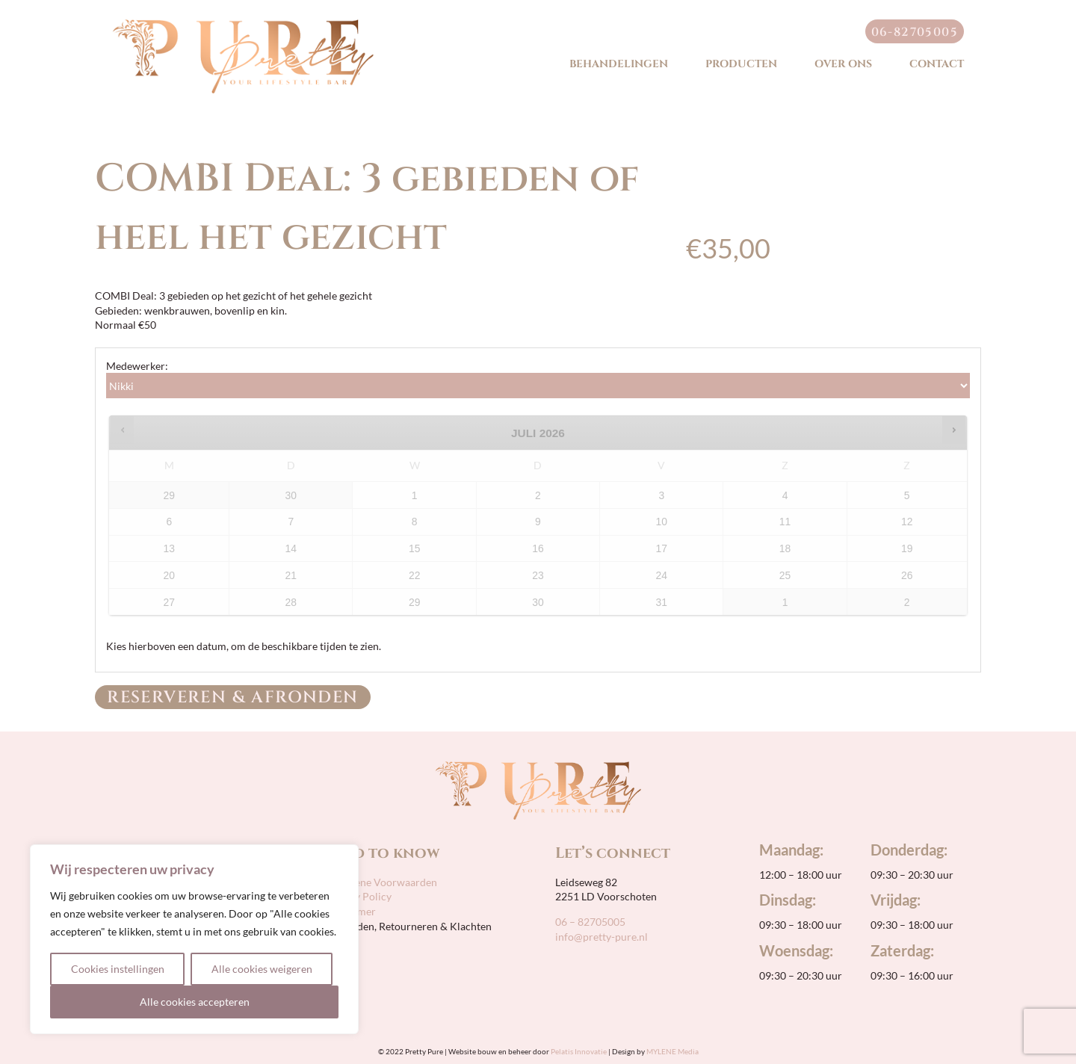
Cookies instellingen (117, 968)
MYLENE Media (672, 1051)
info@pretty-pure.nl (601, 936)
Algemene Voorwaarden (380, 882)
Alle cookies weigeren (261, 968)
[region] (194, 939)
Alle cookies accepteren (195, 1001)
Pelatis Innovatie (579, 1051)
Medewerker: (137, 365)
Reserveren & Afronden (232, 697)
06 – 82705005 (590, 921)
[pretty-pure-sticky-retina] (243, 24)
